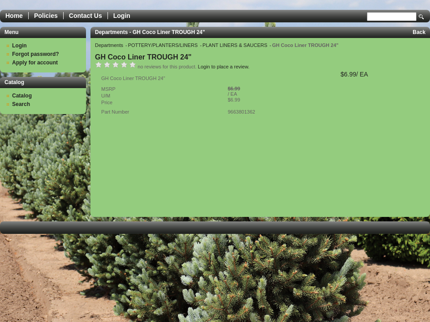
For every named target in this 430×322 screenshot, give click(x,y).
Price (106, 102)
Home (14, 15)
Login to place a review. (223, 66)
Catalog (22, 96)
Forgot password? (35, 54)
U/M (105, 95)
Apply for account (35, 62)
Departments (110, 45)
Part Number (115, 111)
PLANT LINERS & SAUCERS (235, 45)
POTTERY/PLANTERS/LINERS (163, 45)
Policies (46, 15)
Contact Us (85, 15)
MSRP (108, 89)
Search (421, 16)
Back (419, 32)
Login (121, 15)
